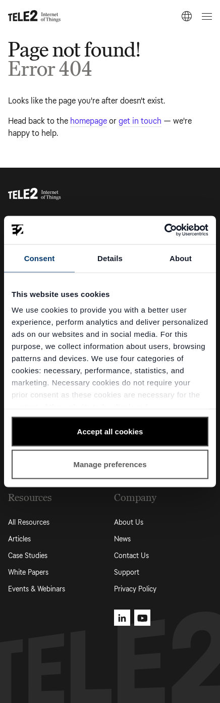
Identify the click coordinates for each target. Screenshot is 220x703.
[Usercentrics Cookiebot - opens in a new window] (164, 230)
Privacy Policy (135, 589)
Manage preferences (109, 464)
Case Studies (27, 555)
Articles (19, 539)
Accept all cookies (110, 431)
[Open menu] (205, 16)
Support (126, 572)
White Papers (28, 572)
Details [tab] (110, 258)
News (122, 539)
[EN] (187, 16)
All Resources (28, 522)
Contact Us (131, 555)
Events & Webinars (36, 589)
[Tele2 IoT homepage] (34, 16)
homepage (88, 121)
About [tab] (181, 258)
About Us (128, 522)
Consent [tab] (39, 258)
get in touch (140, 121)
